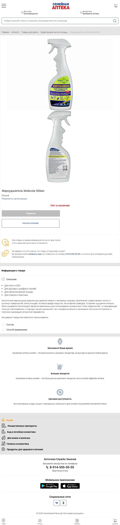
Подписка (31, 213)
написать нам (35, 254)
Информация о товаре (13, 270)
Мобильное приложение (60, 479)
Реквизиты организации (14, 198)
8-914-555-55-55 (72, 254)
